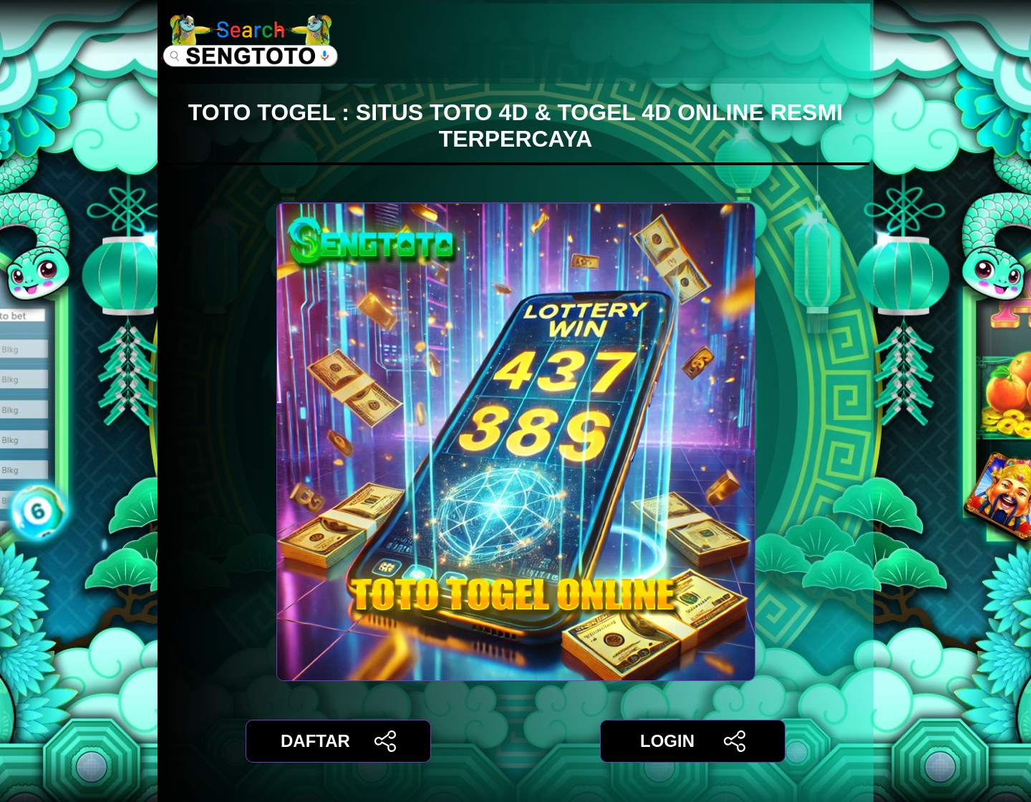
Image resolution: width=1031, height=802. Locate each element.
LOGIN (692, 741)
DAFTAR (338, 741)
